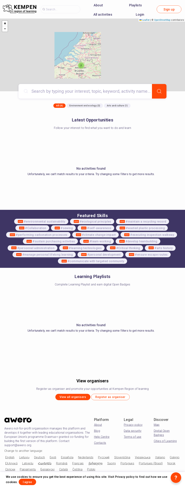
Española (67, 458)
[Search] (159, 91)
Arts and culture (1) (117, 105)
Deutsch (39, 458)
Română (61, 464)
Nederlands (85, 458)
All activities (102, 14)
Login (140, 14)
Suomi (111, 464)
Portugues (127, 464)
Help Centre (101, 438)
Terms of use (132, 438)
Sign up (169, 9)
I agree (30, 481)
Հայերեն (44, 464)
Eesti (53, 458)
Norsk (171, 464)
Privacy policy (133, 426)
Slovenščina (122, 458)
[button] (81, 65)
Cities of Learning (165, 442)
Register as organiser (114, 398)
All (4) (59, 105)
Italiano (160, 458)
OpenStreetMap (162, 20)
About (98, 5)
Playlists (135, 5)
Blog (97, 432)
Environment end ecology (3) (84, 105)
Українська (142, 458)
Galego (174, 458)
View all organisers (69, 398)
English (10, 458)
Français (78, 464)
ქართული (95, 464)
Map (157, 426)
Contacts (100, 444)
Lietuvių (24, 458)
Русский (103, 458)
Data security (132, 432)
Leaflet (144, 20)
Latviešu (27, 464)
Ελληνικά (11, 464)
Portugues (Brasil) (151, 464)
